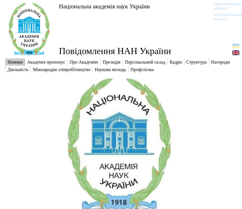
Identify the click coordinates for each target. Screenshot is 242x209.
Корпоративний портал (224, 16)
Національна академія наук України (104, 6)
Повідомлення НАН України (115, 51)
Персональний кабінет (224, 6)
